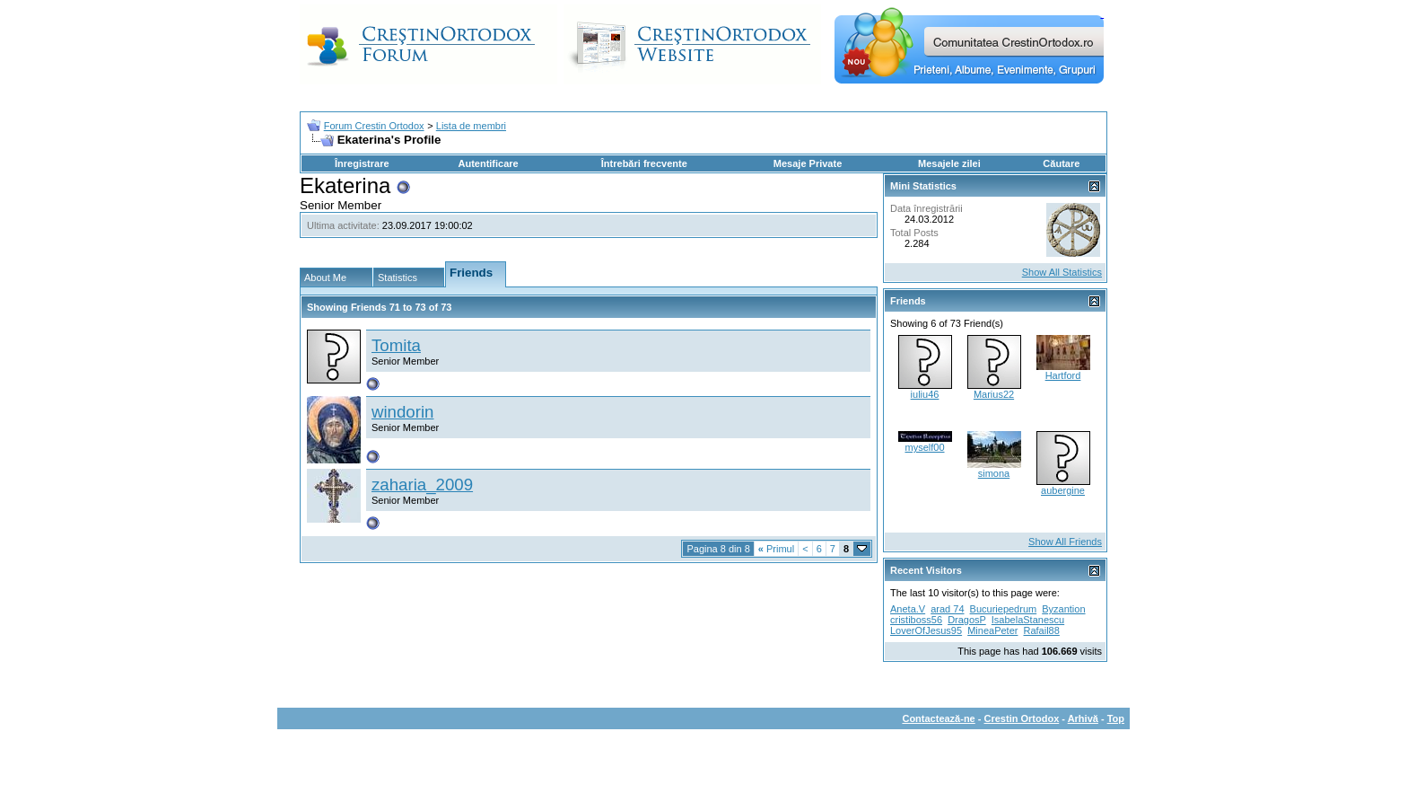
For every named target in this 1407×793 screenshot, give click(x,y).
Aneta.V (907, 609)
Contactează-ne (938, 718)
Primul (776, 548)
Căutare (1061, 163)
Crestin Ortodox (1022, 718)
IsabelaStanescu (1028, 619)
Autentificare (488, 163)
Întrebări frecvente (644, 163)
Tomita (396, 345)
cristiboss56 (916, 619)
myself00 (924, 447)
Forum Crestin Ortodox (374, 125)
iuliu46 (925, 394)
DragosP (967, 619)
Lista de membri (471, 125)
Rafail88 (1042, 630)
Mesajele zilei (949, 163)
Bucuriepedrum (1003, 609)
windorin (402, 411)
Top (1115, 718)
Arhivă (1083, 718)
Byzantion (1063, 609)
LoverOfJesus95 (926, 630)
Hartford (1063, 375)
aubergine (1063, 490)
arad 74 (947, 609)
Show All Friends (1065, 541)
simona (993, 473)
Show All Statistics (1062, 272)
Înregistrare (362, 163)
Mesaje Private (807, 163)
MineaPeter (992, 630)
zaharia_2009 (422, 484)
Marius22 (994, 394)
